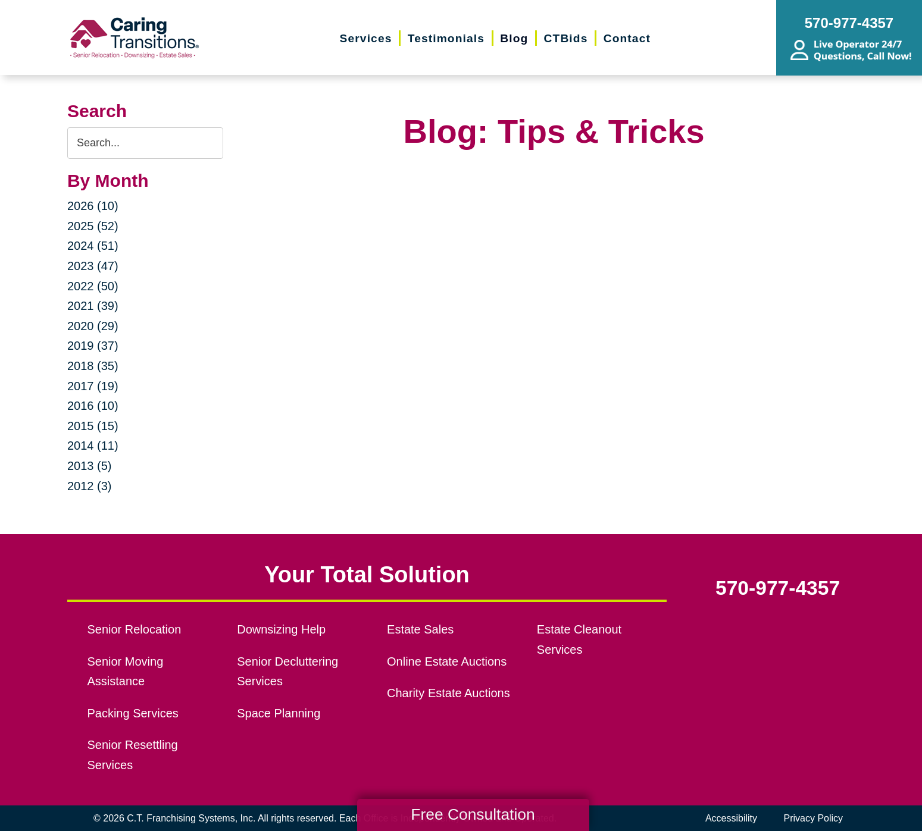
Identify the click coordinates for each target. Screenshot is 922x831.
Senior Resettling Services (132, 755)
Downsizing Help (281, 629)
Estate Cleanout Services (579, 639)
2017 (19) (92, 386)
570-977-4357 (777, 588)
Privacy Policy (813, 818)
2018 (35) (92, 365)
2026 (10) (92, 205)
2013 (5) (89, 465)
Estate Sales (420, 629)
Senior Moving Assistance (125, 671)
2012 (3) (89, 486)
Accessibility (731, 818)
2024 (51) (92, 245)
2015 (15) (92, 425)
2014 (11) (92, 445)
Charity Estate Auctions (448, 693)
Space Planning (278, 713)
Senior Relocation (134, 629)
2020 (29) (92, 326)
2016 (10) (92, 405)
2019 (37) (92, 345)
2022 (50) (92, 286)
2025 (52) (92, 226)
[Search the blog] (145, 143)
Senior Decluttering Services (287, 671)
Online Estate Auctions (447, 661)
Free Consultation (473, 814)
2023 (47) (92, 265)
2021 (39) (92, 305)
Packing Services (133, 713)
